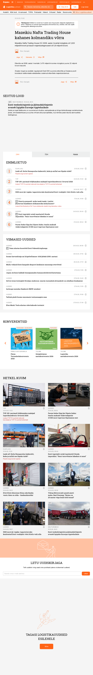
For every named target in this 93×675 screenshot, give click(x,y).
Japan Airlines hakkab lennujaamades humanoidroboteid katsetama (33, 273)
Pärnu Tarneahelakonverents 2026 (20, 356)
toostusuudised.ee (30, 2)
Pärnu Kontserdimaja (19, 351)
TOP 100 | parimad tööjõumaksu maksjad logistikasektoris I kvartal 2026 (44, 182)
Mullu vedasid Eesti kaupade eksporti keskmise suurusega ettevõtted (33, 265)
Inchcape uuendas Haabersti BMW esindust (23, 289)
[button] (42, 573)
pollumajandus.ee (52, 2)
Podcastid (37, 12)
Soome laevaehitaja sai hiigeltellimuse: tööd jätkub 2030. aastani (32, 257)
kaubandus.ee (41, 2)
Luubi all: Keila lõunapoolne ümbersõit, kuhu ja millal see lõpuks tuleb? (43, 171)
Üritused (52, 12)
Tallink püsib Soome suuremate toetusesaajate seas (26, 297)
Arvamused (22, 12)
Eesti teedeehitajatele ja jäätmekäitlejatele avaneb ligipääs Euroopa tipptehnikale (30, 106)
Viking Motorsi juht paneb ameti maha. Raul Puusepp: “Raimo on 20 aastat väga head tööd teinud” (61, 495)
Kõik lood (13, 12)
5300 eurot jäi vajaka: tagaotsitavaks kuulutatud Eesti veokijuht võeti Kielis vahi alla (49, 192)
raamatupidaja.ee (76, 2)
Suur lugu (19, 168)
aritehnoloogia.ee (64, 2)
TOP (16, 179)
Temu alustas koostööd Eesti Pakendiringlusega (26, 248)
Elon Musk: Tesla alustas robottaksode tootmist (25, 305)
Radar (59, 12)
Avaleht (6, 12)
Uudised (18, 189)
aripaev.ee (20, 2)
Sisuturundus (67, 12)
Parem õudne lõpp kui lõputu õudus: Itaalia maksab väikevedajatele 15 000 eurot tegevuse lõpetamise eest (63, 415)
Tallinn (38, 351)
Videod (45, 12)
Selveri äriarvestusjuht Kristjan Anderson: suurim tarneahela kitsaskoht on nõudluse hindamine (44, 281)
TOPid (30, 12)
